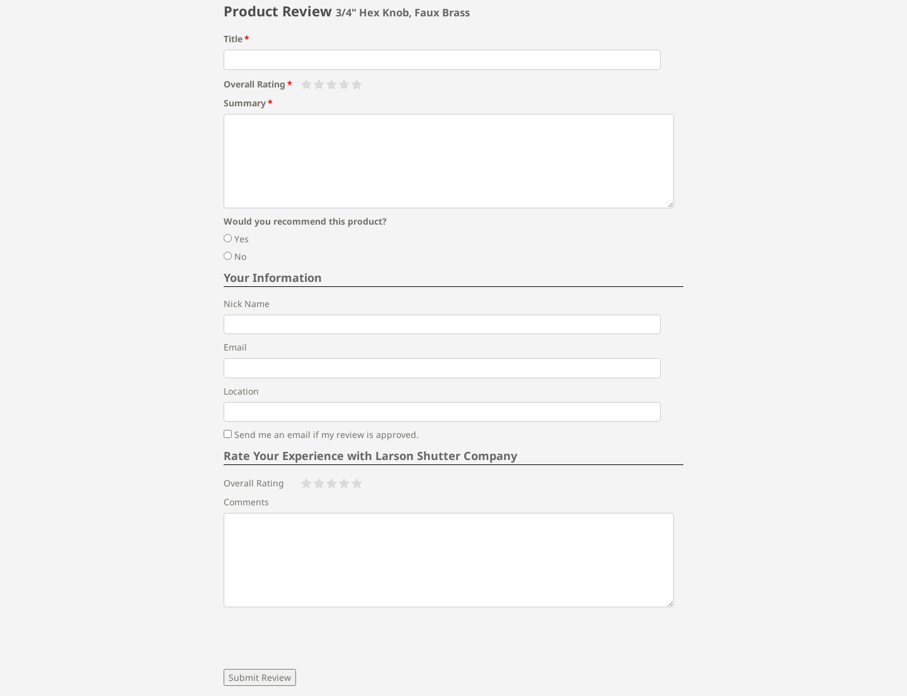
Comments (246, 502)
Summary (245, 103)
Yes (236, 239)
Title (233, 39)
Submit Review (260, 677)
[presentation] (319, 638)
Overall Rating (254, 84)
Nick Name (247, 304)
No (235, 256)
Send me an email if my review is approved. (321, 435)
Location (241, 391)
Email (235, 347)
